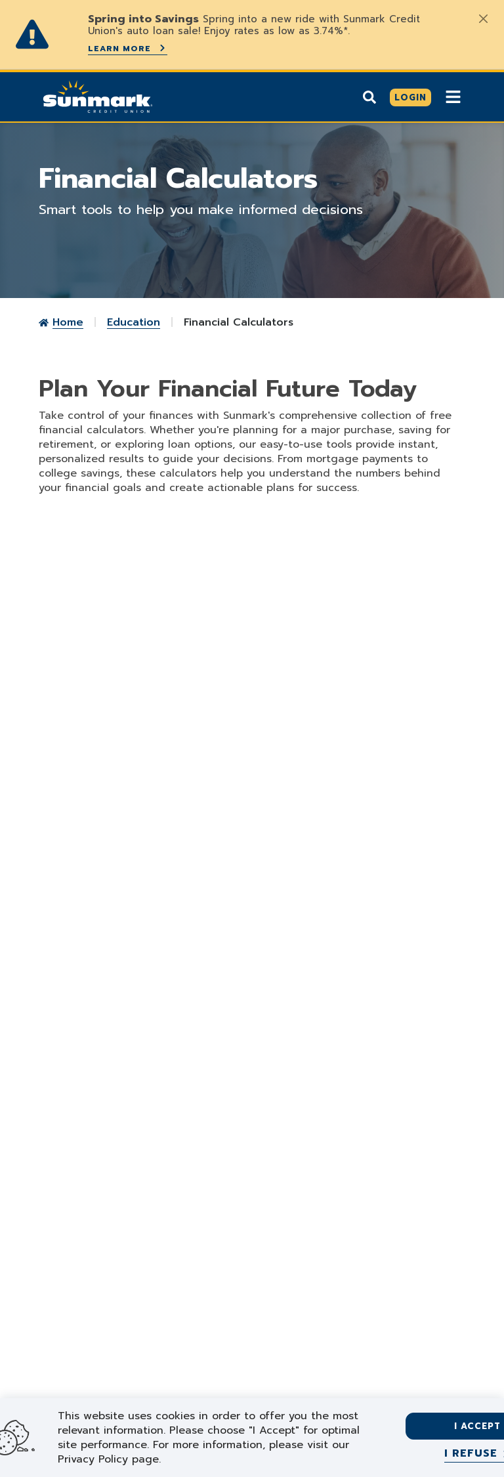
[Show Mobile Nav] (453, 96)
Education (133, 322)
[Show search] (369, 96)
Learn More (127, 48)
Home (67, 322)
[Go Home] (98, 95)
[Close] (483, 18)
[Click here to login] (410, 97)
